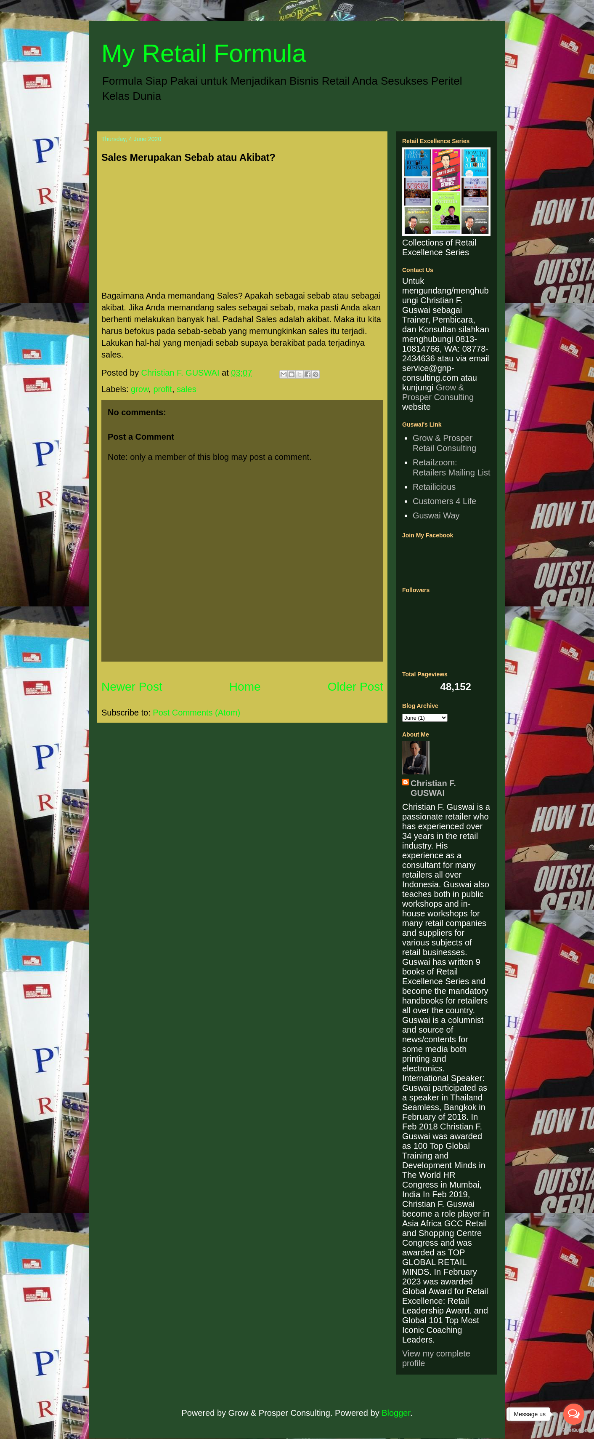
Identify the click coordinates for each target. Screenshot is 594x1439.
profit (162, 389)
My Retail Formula (203, 53)
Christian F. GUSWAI (433, 788)
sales (186, 389)
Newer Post (131, 686)
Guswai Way (436, 515)
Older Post (355, 686)
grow (139, 389)
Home (245, 686)
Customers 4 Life (444, 501)
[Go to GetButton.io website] (573, 1430)
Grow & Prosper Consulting (438, 392)
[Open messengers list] (573, 1414)
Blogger (396, 1413)
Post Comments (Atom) (196, 712)
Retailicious (434, 486)
